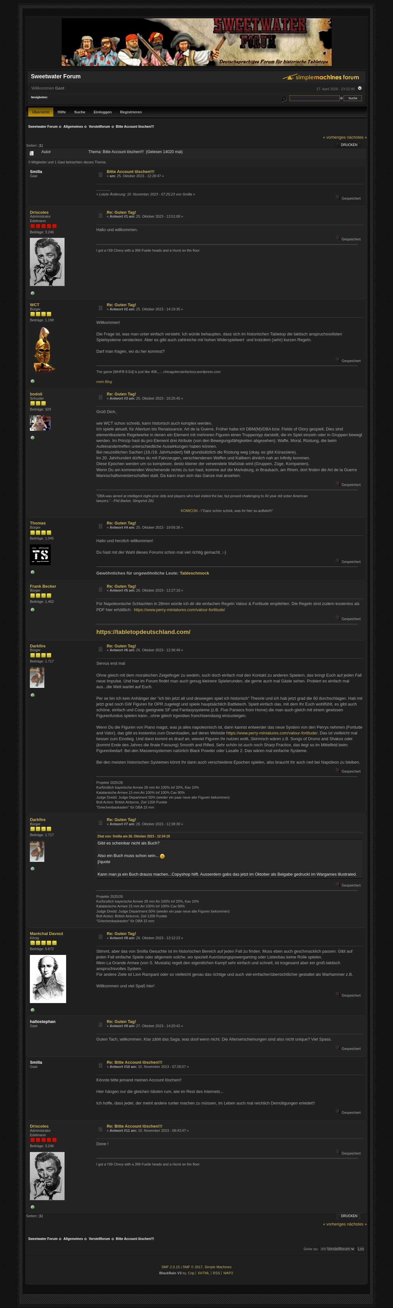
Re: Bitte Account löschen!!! (134, 1062)
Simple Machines (218, 1267)
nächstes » (357, 137)
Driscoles (39, 212)
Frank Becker (43, 586)
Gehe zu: (311, 1249)
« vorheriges (334, 137)
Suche (79, 112)
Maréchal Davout (46, 933)
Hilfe (62, 112)
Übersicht (40, 112)
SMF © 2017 (193, 1267)
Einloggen (103, 112)
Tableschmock (194, 573)
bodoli (36, 394)
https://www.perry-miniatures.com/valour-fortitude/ (179, 609)
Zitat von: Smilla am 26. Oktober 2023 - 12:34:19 (133, 836)
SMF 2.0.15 (171, 1267)
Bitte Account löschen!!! (130, 171)
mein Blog (104, 382)
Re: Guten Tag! (121, 212)
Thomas (38, 523)
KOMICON (189, 511)
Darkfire (38, 646)
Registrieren (131, 112)
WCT (34, 304)
